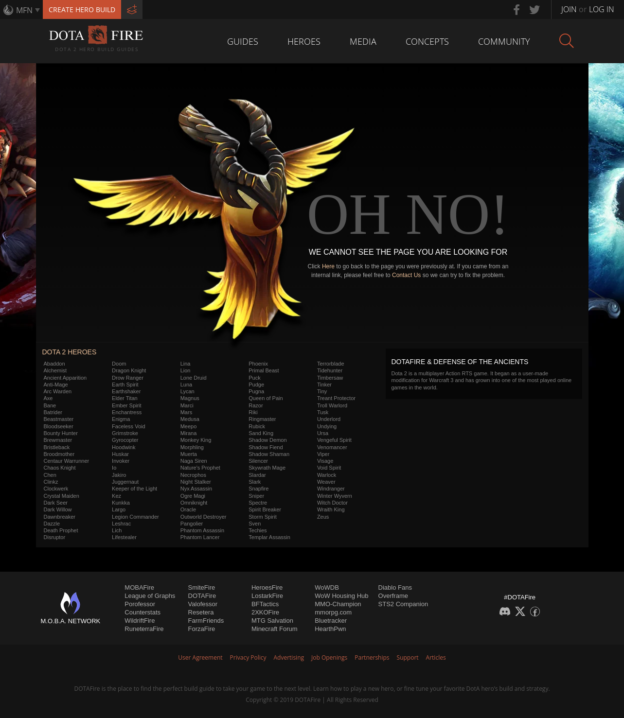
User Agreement (200, 657)
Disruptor (55, 537)
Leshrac (121, 523)
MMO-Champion (338, 604)
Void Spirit (329, 468)
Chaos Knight (60, 468)
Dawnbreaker (59, 517)
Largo (118, 509)
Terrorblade (330, 364)
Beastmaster (59, 419)
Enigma (121, 419)
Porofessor (140, 604)
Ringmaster (262, 419)
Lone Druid (193, 378)
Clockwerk (56, 488)
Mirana (188, 433)
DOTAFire (202, 595)
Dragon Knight (129, 370)
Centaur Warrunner (66, 461)
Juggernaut (125, 482)
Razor (256, 405)
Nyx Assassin (196, 488)
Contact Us (406, 275)
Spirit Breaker (265, 509)
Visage (325, 461)
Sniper (256, 496)
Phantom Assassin (202, 530)
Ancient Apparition (65, 378)
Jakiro (119, 475)
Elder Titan (125, 398)
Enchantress (127, 412)
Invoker (120, 461)
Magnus (189, 398)
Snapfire (258, 488)
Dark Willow (58, 509)
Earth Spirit (125, 384)
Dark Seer (56, 503)
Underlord (328, 419)
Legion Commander (135, 517)
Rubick (257, 426)
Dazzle (52, 523)
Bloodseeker (58, 426)
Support (408, 657)
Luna (186, 384)
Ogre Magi (192, 496)
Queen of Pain (266, 398)
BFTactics (265, 604)
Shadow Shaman (269, 454)
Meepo (188, 426)
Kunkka (121, 503)
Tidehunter (329, 370)
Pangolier (191, 523)
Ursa (322, 433)
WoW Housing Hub (341, 595)
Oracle (188, 509)
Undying (327, 426)
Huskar (120, 454)
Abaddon (54, 364)
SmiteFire (201, 587)
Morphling (192, 447)
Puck (254, 378)
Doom (119, 364)
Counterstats (142, 612)
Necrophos (193, 475)
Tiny (322, 391)
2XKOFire (265, 612)
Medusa (189, 419)
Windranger (331, 488)
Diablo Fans (395, 587)
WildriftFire (140, 620)
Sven (255, 523)
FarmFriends (206, 620)
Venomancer (332, 447)
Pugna (256, 391)
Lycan (187, 391)
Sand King (261, 433)
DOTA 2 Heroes (69, 352)
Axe (48, 398)
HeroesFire (267, 587)
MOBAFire (139, 587)
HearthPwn (330, 628)
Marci (187, 405)
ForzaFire (201, 628)
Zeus (323, 517)
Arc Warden (58, 391)
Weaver (326, 482)
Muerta (188, 454)
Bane (50, 405)
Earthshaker (126, 391)
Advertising (289, 657)
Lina (185, 364)
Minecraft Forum (274, 628)
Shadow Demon (267, 440)
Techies (258, 530)
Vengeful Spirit (334, 440)
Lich (117, 530)
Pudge (256, 384)
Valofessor (202, 604)
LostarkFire (267, 595)
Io (114, 468)
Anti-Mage (56, 384)
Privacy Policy (248, 657)
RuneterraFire (144, 628)
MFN (24, 10)
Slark (255, 482)
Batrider (53, 412)
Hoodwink (123, 447)
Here (328, 266)
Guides (242, 41)
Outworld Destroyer (203, 517)
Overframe (393, 595)
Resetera (201, 612)
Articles (436, 657)
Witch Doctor (332, 503)
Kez (116, 496)
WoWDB (327, 587)
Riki (253, 412)
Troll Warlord (332, 405)
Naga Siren (193, 461)
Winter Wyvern (334, 496)
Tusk (322, 412)
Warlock (326, 475)
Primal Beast (264, 370)
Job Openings (329, 657)
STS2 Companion (403, 604)
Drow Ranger (127, 378)
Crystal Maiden (61, 496)
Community (504, 41)
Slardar (257, 475)
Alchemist (55, 370)
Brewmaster (58, 440)
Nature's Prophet (200, 468)
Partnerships (372, 657)
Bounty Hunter (61, 433)
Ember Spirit (127, 405)
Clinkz (51, 482)
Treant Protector (336, 398)
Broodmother (59, 454)
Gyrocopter (125, 440)
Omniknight (194, 503)
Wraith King (331, 509)
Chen (50, 475)
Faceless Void (128, 426)
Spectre (258, 503)
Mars (186, 412)
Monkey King (196, 440)
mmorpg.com (333, 612)
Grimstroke (125, 433)
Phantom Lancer (200, 537)
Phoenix (258, 364)
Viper (323, 454)
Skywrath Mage (267, 468)
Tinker (324, 384)
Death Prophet (61, 530)
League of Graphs (150, 595)
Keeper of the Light (134, 488)
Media (363, 41)
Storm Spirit (262, 517)
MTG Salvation (272, 620)
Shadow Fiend (266, 447)
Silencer (258, 461)
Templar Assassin (269, 537)
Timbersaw (330, 378)
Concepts (427, 41)
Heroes (304, 41)
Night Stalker (195, 482)
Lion (185, 370)
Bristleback (57, 447)
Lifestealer (124, 537)
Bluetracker (331, 620)
